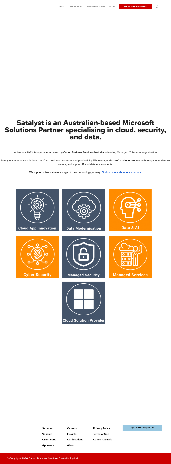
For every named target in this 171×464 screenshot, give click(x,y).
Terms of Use (101, 434)
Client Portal (49, 439)
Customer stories (95, 6)
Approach (48, 445)
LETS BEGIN (83, 399)
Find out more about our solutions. (122, 172)
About (62, 6)
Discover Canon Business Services (83, 83)
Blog (112, 6)
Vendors (47, 434)
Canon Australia (103, 439)
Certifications (75, 439)
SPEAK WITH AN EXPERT (135, 6)
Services (74, 6)
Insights (71, 434)
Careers (72, 428)
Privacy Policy (101, 428)
